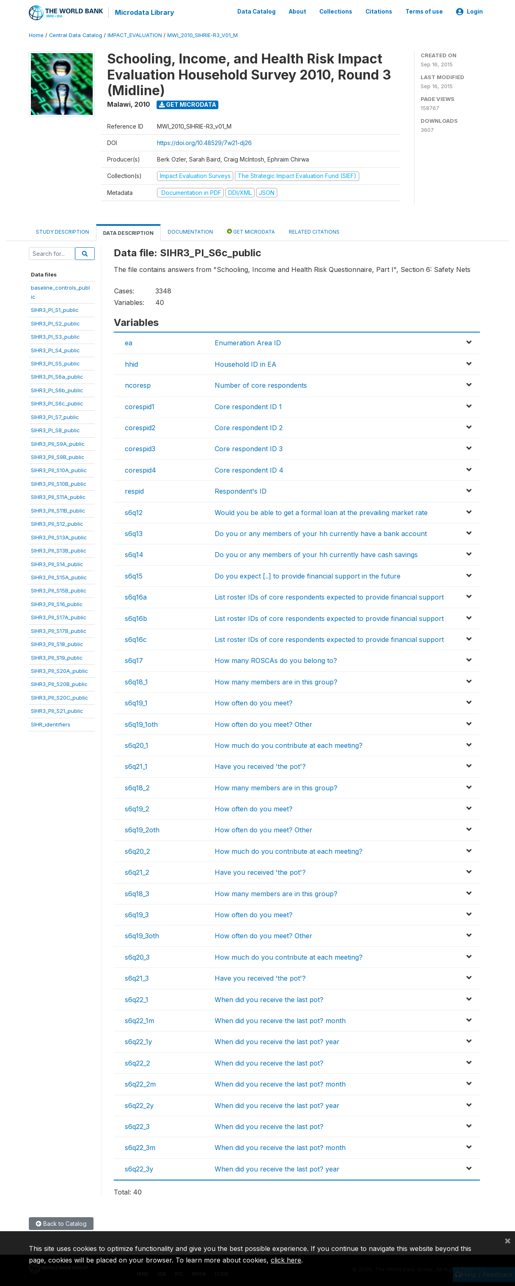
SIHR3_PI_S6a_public (57, 376)
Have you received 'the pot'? (260, 766)
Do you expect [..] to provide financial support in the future (307, 575)
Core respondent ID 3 (249, 448)
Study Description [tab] (62, 231)
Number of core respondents (261, 385)
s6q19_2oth (142, 829)
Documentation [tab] (190, 231)
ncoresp (138, 385)
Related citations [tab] (314, 231)
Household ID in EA (245, 364)
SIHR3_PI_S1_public (55, 309)
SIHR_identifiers (50, 723)
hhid (131, 364)
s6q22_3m (140, 1147)
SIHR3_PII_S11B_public (58, 509)
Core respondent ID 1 (248, 406)
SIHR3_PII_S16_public (57, 603)
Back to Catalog (61, 1223)
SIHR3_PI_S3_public (55, 336)
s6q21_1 (136, 766)
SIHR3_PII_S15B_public (59, 590)
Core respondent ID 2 (249, 427)
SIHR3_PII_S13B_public (59, 550)
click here (286, 1260)
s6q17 (134, 660)
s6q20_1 (136, 745)
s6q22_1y (138, 1041)
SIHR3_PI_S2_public (55, 322)
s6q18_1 (136, 681)
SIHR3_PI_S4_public (55, 349)
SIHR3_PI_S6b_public (57, 389)
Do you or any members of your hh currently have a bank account (321, 533)
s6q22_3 (137, 1126)
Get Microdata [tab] (251, 230)
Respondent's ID (241, 491)
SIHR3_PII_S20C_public (59, 697)
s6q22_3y (139, 1168)
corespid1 (139, 406)
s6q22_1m (139, 1020)
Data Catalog (256, 11)
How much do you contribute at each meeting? (289, 745)
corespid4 (140, 469)
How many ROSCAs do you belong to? (276, 660)
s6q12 (134, 512)
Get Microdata (187, 104)
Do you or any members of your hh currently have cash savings (316, 554)
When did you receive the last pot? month (280, 1020)
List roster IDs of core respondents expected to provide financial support (329, 597)
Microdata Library (144, 12)
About (297, 11)
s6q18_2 (137, 787)
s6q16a (136, 597)
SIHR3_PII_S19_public (57, 657)
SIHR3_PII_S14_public (57, 563)
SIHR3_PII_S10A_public (59, 469)
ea (128, 342)
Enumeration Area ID (248, 342)
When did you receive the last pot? (269, 999)
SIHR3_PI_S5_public (55, 363)
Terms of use (424, 11)
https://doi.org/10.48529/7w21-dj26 (204, 142)
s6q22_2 (137, 1062)
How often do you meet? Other (263, 723)
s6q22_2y (139, 1105)
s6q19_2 (137, 808)
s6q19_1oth (141, 723)
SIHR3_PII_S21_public (57, 710)
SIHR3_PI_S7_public (55, 416)
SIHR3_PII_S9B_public (57, 456)
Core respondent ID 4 (249, 469)
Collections (335, 11)
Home (36, 35)
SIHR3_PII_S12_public (57, 523)
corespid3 (140, 448)
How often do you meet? (254, 702)
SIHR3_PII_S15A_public (59, 577)
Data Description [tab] (128, 233)
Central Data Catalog (75, 35)
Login (469, 11)
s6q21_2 (137, 872)
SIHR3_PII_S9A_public (58, 443)
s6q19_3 (137, 914)
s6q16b (136, 618)
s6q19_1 (136, 702)
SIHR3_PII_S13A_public (59, 536)
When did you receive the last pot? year (277, 1041)
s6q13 (134, 533)
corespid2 (140, 427)
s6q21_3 (137, 978)
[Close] (507, 1240)
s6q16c (136, 639)
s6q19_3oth (142, 935)
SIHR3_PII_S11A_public (58, 496)
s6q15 (134, 575)
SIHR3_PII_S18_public (57, 643)
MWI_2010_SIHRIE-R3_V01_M (202, 35)
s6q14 (134, 554)
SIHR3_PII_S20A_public (59, 670)
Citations (378, 11)
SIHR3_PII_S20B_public (59, 683)
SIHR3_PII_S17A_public (59, 617)
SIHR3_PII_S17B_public (59, 630)
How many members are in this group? (276, 681)
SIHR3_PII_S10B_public (59, 483)
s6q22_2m (140, 1084)
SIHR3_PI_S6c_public (57, 403)
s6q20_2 (137, 850)
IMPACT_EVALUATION (135, 35)
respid (134, 491)
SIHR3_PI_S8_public (55, 429)
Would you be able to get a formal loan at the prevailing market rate (321, 512)
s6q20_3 (137, 956)
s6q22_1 (136, 999)
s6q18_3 (137, 893)
